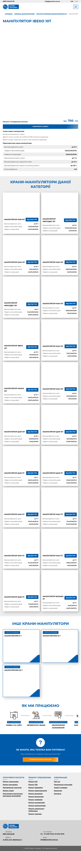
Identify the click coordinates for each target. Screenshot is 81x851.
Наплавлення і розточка (12, 788)
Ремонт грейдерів (35, 800)
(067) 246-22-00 (8, 1)
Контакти (57, 794)
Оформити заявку (40, 126)
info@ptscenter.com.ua (52, 1)
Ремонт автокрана (35, 794)
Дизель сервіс (8, 791)
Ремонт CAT (32, 782)
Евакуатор (58, 791)
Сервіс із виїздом (60, 788)
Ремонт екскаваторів (36, 803)
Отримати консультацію (40, 759)
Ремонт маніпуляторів (37, 806)
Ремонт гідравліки (35, 788)
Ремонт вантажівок (10, 785)
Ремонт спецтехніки (11, 782)
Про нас (57, 782)
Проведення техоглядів (63, 785)
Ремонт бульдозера (36, 797)
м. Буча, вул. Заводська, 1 (12, 840)
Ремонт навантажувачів (37, 791)
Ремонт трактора (35, 814)
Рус (77, 1)
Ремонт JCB (32, 785)
